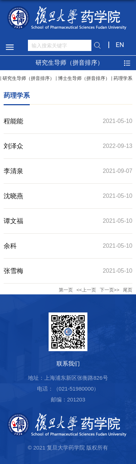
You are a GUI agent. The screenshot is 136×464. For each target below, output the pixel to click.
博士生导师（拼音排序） (84, 78)
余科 (10, 246)
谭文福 (13, 221)
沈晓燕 (13, 196)
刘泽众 (13, 146)
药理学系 (123, 78)
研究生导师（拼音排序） (28, 78)
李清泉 (13, 171)
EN (120, 44)
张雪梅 (13, 270)
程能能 (13, 121)
